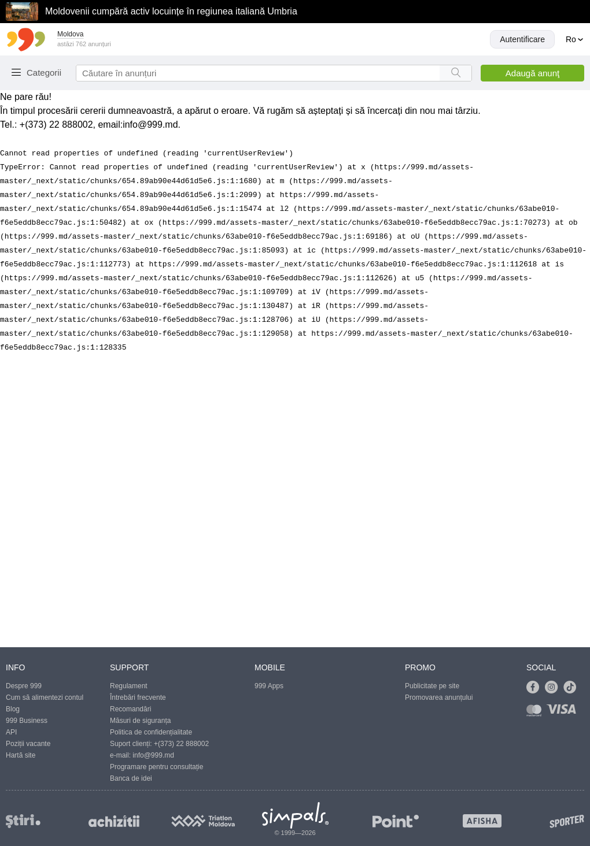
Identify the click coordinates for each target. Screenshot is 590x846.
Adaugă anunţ (532, 73)
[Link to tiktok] (572, 687)
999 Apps (269, 686)
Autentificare (522, 39)
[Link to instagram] (554, 687)
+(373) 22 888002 (181, 744)
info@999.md (150, 124)
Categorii (44, 72)
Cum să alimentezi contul (44, 697)
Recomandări (130, 709)
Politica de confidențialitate (151, 732)
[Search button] (455, 73)
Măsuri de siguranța (140, 721)
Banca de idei (131, 778)
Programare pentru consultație (156, 767)
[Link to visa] (564, 712)
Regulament (129, 686)
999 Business (26, 721)
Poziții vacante (28, 744)
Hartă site (20, 755)
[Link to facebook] (535, 687)
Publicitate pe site (432, 686)
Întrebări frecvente (138, 697)
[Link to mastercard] (536, 712)
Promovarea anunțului (439, 697)
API (11, 732)
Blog (13, 709)
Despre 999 (24, 686)
